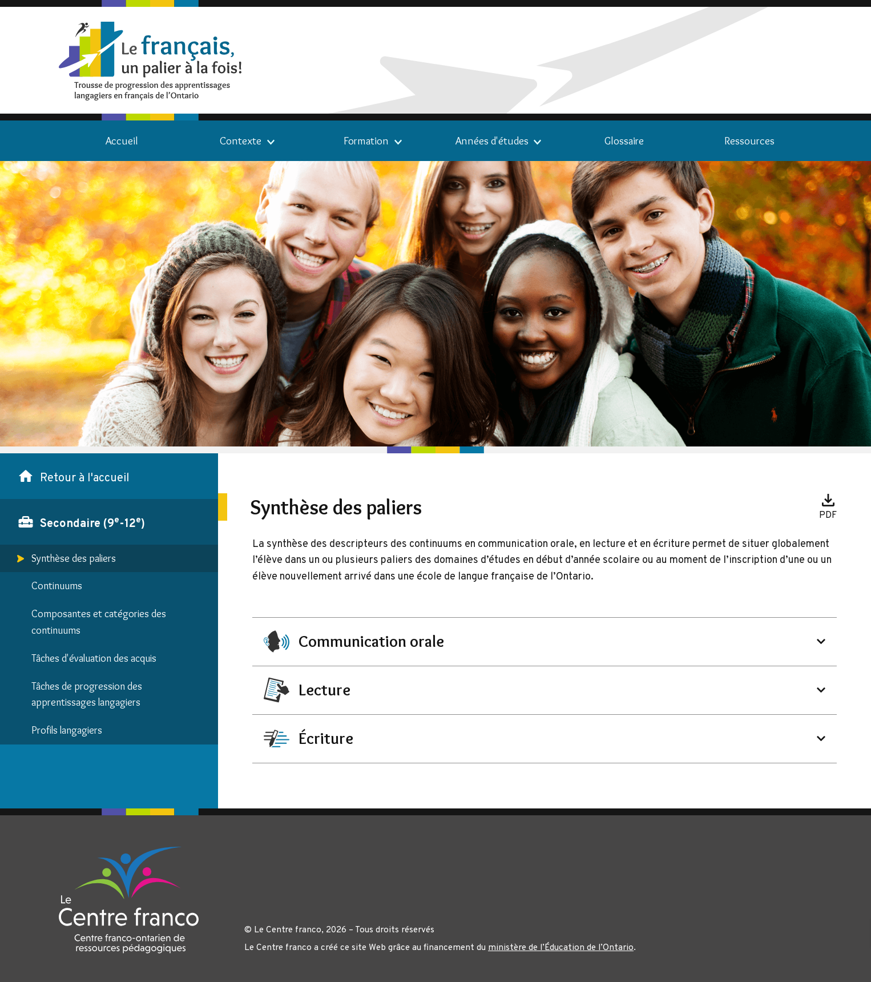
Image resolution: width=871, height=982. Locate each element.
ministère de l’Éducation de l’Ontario (561, 947)
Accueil (122, 140)
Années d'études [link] (492, 140)
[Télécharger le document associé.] (828, 507)
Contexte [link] (240, 140)
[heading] (544, 641)
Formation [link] (366, 140)
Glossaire (624, 140)
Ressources (749, 140)
